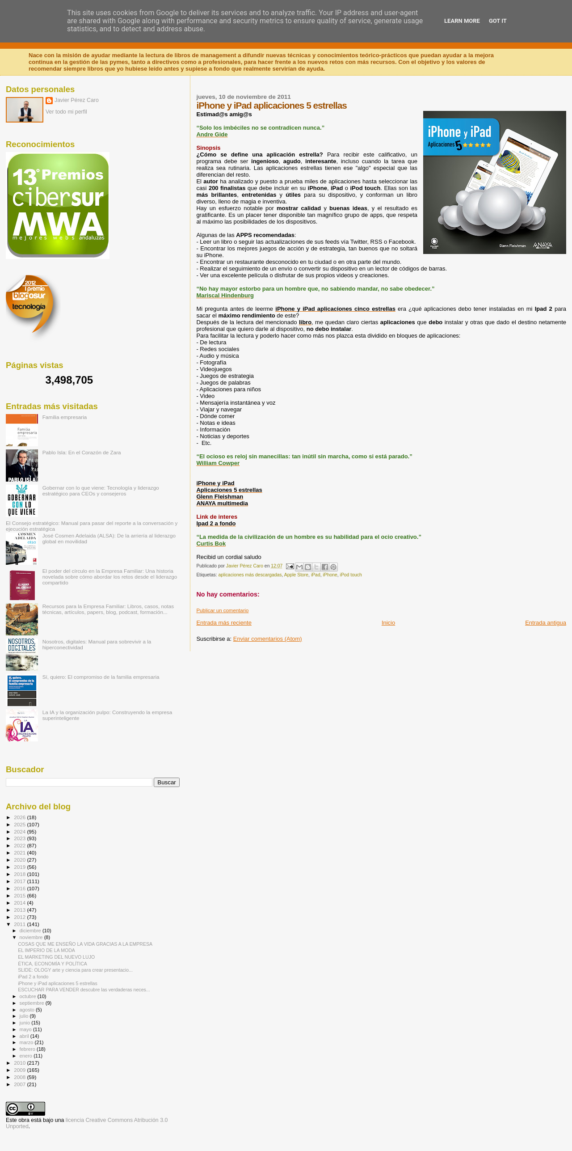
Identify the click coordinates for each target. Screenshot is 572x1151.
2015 (20, 895)
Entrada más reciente (224, 622)
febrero (28, 1049)
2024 (20, 831)
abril (25, 1036)
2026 (20, 817)
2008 (20, 1077)
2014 (20, 903)
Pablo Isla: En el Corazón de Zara (81, 452)
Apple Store (296, 574)
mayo (26, 1029)
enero (27, 1055)
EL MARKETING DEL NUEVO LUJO (56, 957)
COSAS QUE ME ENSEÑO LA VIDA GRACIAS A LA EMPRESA (85, 944)
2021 (20, 852)
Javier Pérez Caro (77, 100)
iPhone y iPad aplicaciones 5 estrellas (57, 983)
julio (25, 1016)
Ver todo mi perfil (66, 112)
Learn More (462, 20)
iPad (315, 574)
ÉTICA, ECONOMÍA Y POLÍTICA (52, 963)
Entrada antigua (545, 622)
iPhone (330, 574)
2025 (20, 824)
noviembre (32, 937)
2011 (20, 924)
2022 (20, 845)
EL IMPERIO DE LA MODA (46, 950)
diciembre (31, 930)
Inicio (388, 622)
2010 (20, 1063)
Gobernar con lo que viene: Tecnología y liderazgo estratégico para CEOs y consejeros (100, 490)
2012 (20, 917)
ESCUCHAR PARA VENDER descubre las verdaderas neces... (84, 989)
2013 (20, 910)
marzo (27, 1042)
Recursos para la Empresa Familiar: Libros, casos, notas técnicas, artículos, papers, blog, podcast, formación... (108, 609)
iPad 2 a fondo (33, 976)
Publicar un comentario (222, 610)
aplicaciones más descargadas (250, 574)
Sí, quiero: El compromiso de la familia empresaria (101, 677)
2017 (20, 881)
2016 (20, 888)
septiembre (33, 1003)
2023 (20, 838)
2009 (20, 1070)
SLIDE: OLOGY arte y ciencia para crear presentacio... (75, 970)
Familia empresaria (64, 417)
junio (26, 1022)
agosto (28, 1009)
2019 (20, 867)
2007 (20, 1084)
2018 (20, 874)
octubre (29, 996)
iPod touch (351, 574)
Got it (498, 20)
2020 (20, 860)
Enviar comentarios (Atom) (267, 638)
